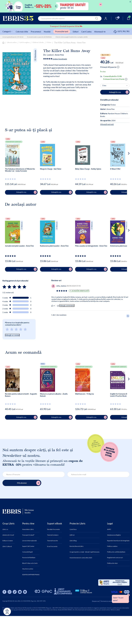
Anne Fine (59, 54)
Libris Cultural (7, 546)
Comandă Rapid (27, 552)
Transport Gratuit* (28, 535)
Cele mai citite (22, 31)
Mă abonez (28, 483)
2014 (107, 120)
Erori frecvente (52, 546)
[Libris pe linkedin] (25, 592)
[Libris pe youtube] (20, 592)
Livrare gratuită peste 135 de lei (12, 37)
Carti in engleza (24, 42)
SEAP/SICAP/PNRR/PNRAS (30, 574)
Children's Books (38, 42)
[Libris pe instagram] (10, 592)
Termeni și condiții (107, 601)
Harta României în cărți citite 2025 (81, 557)
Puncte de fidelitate (28, 557)
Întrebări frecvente (53, 529)
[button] (124, 163)
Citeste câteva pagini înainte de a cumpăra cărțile (72, 37)
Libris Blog (73, 540)
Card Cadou (86, 31)
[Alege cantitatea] (115, 86)
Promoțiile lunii (61, 31)
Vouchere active (27, 569)
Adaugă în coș (26, 192)
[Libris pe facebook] (4, 592)
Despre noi (95, 601)
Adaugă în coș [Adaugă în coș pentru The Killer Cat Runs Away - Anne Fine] (118, 92)
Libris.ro (5, 529)
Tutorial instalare (52, 535)
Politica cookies (112, 546)
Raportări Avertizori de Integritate (118, 540)
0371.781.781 (122, 31)
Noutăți (47, 31)
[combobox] (70, 18)
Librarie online (12, 42)
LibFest (72, 535)
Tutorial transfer (52, 540)
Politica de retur (112, 563)
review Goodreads (60, 59)
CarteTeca (73, 529)
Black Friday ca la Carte (30, 563)
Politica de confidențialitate (116, 552)
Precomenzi (36, 31)
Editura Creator (7, 540)
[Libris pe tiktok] (15, 592)
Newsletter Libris (28, 529)
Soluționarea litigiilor (114, 535)
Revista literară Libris (77, 546)
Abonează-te (100, 31)
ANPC (109, 529)
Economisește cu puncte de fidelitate (39, 37)
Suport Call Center (28, 546)
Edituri (75, 31)
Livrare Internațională (29, 540)
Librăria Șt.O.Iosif (8, 535)
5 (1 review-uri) (8, 293)
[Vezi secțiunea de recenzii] (11, 178)
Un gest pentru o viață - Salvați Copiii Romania (84, 552)
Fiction (49, 42)
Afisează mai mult (107, 124)
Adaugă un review (12, 335)
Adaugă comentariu (67, 305)
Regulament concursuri (115, 557)
